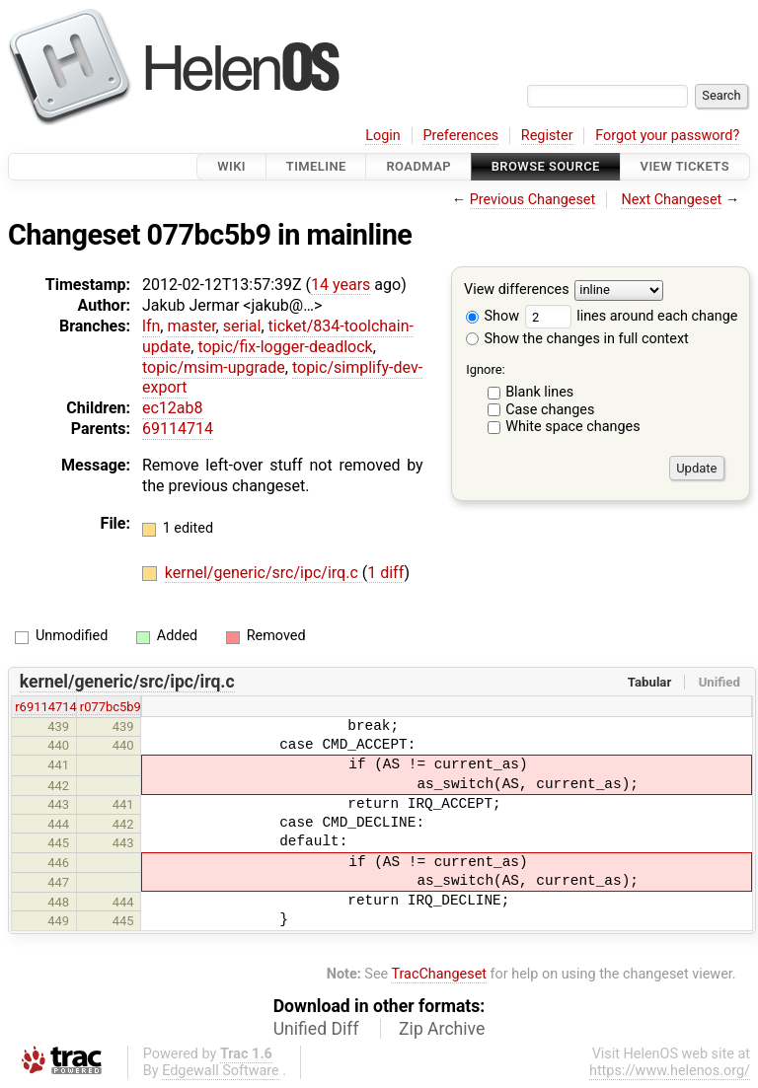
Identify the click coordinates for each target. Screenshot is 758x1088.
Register (547, 135)
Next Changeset (671, 199)
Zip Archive (442, 1029)
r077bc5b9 (110, 706)
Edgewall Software (220, 1070)
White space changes (573, 426)
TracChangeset (439, 974)
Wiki (231, 166)
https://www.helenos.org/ (669, 1070)
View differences (516, 290)
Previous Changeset (533, 199)
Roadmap (418, 166)
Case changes (549, 409)
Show (492, 316)
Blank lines (539, 392)
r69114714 (46, 706)
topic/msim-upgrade (213, 367)
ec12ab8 (172, 408)
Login (383, 135)
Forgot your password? (667, 135)
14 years (340, 284)
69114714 (177, 428)
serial (242, 326)
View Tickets (685, 166)
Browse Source (546, 166)
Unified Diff (316, 1029)
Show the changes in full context (577, 338)
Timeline (316, 166)
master (191, 326)
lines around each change (631, 316)
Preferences (460, 135)
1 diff (385, 572)
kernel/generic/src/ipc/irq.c (263, 572)
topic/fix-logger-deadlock (284, 346)
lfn (151, 326)
